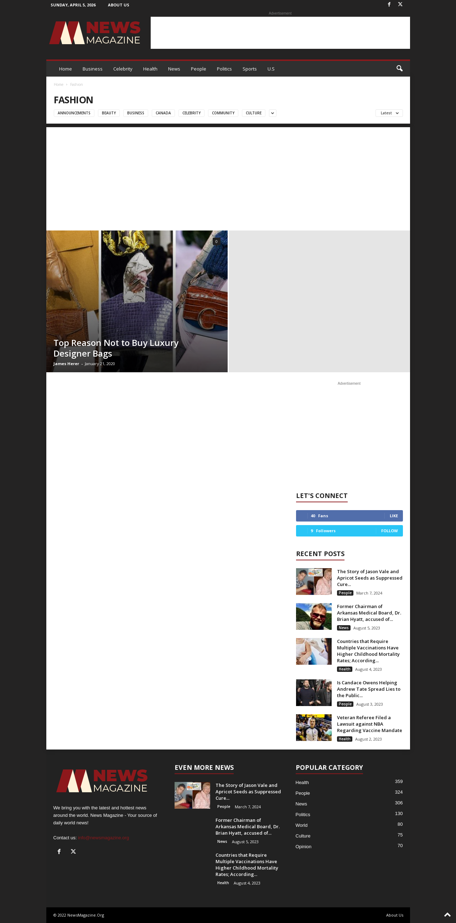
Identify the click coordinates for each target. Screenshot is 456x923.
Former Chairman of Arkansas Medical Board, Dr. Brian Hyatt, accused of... (369, 612)
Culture (253, 112)
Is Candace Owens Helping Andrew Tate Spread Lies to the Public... (368, 689)
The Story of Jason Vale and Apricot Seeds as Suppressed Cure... (370, 577)
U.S (271, 69)
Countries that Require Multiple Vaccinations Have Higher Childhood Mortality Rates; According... (368, 651)
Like (394, 515)
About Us (118, 4)
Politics (224, 69)
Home (65, 69)
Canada (163, 112)
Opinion (304, 846)
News (174, 69)
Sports (250, 69)
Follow (389, 530)
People (198, 69)
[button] (399, 69)
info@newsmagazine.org (103, 837)
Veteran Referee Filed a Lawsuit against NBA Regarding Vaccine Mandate (369, 723)
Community (223, 112)
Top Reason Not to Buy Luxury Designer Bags (115, 348)
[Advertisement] (280, 33)
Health (150, 69)
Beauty (109, 112)
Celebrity (123, 69)
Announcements (74, 112)
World (302, 825)
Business (93, 69)
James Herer (66, 363)
